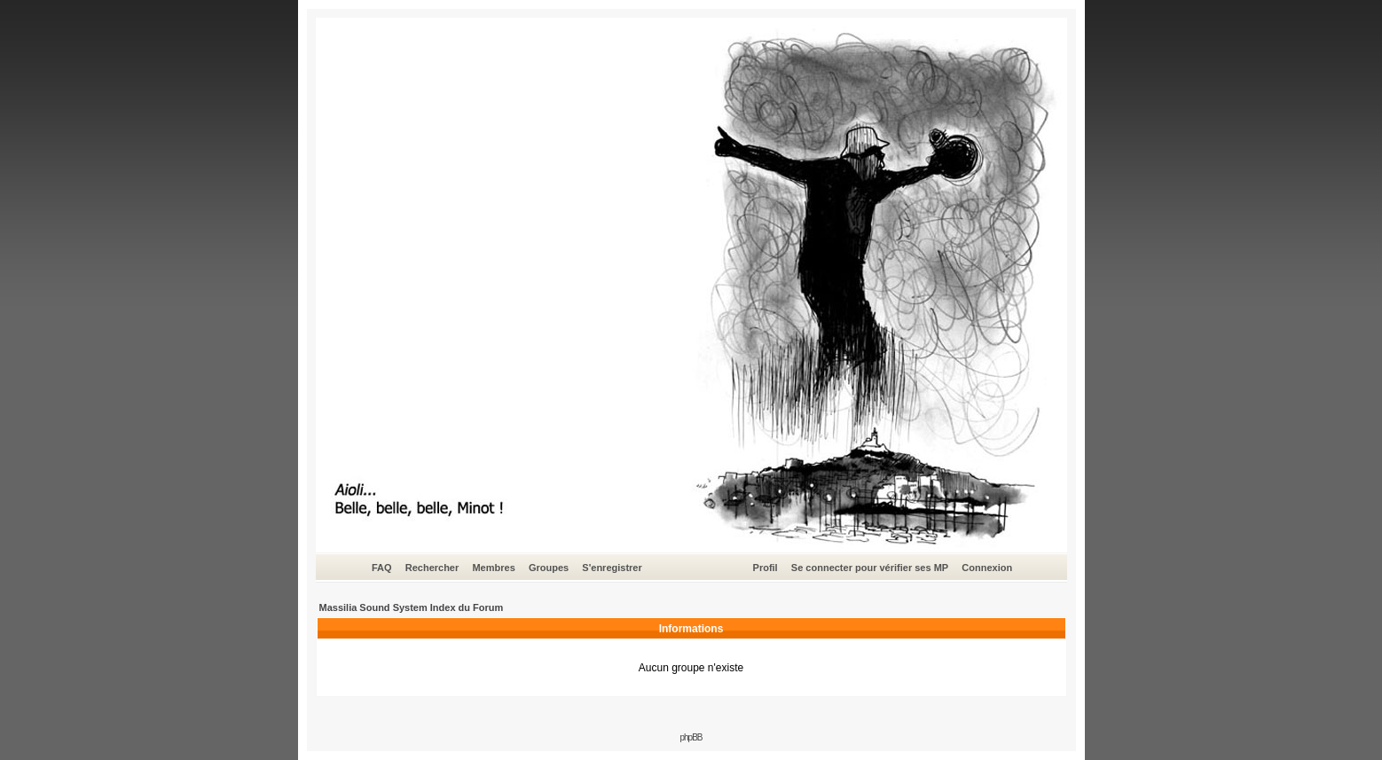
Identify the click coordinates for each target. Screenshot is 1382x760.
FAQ (382, 567)
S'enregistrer (611, 567)
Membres (493, 567)
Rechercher (432, 567)
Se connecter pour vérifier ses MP (869, 567)
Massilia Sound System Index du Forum (411, 607)
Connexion (987, 567)
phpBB (690, 737)
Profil (765, 567)
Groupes (549, 567)
